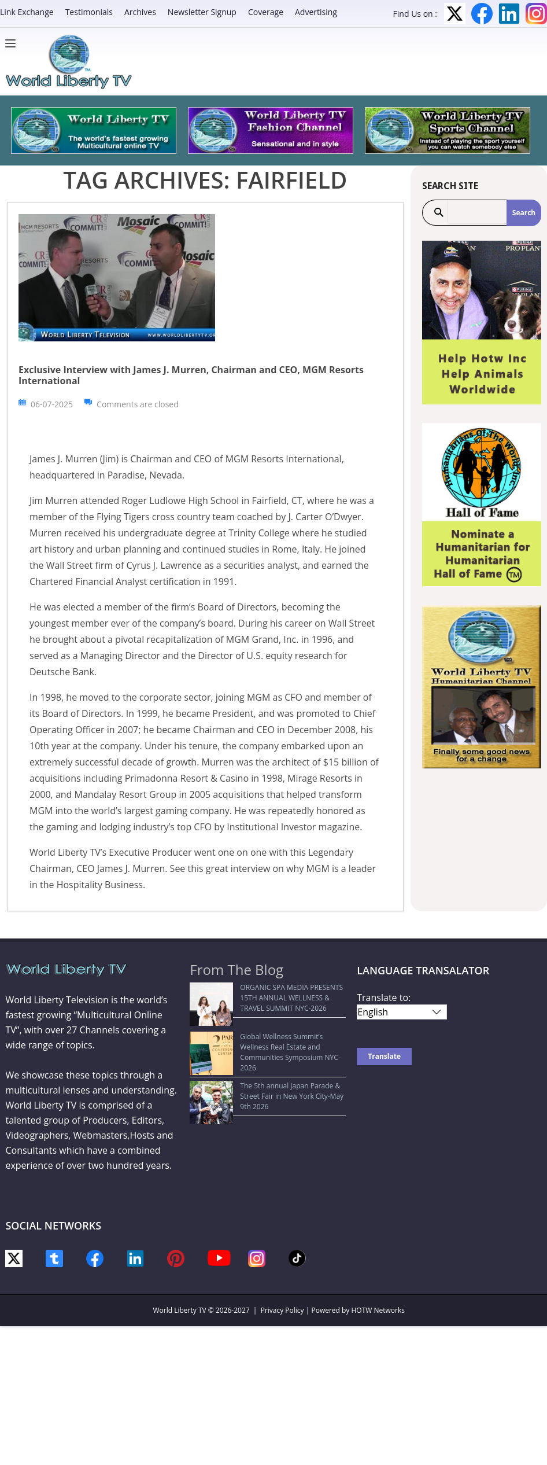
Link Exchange (27, 11)
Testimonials (89, 11)
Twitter (454, 13)
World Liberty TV (179, 1310)
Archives (140, 11)
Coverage (265, 11)
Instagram (536, 13)
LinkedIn (509, 13)
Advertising (316, 11)
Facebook (482, 13)
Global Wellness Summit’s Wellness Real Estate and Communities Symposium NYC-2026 (261, 1036)
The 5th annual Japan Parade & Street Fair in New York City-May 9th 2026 (268, 1069)
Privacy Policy (282, 1310)
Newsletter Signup (202, 11)
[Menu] (13, 43)
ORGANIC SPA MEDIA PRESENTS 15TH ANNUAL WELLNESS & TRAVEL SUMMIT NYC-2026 (264, 997)
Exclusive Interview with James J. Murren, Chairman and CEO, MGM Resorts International (191, 375)
